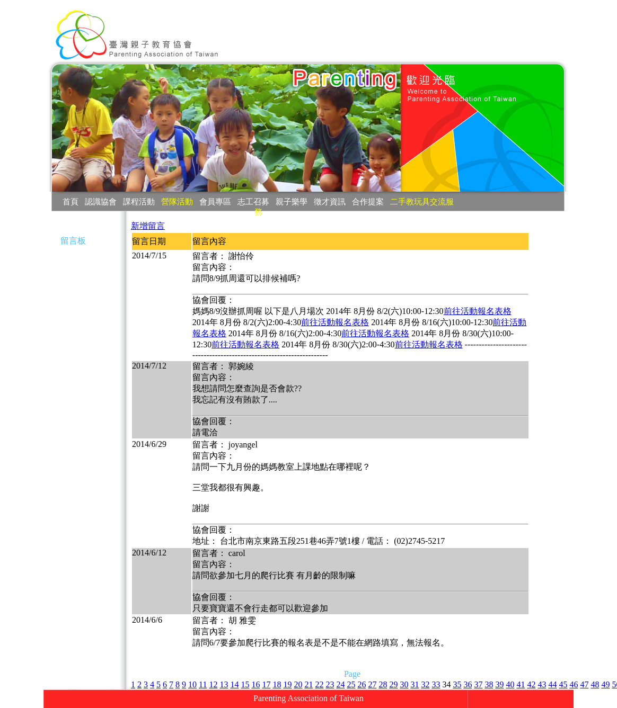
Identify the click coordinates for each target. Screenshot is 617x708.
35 (457, 684)
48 (594, 684)
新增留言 (148, 225)
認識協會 (101, 201)
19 (287, 684)
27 (372, 684)
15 (245, 684)
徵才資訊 (330, 201)
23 (329, 684)
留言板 (73, 240)
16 (255, 684)
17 (266, 684)
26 (361, 684)
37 (478, 684)
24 (340, 684)
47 (584, 684)
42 (531, 684)
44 (552, 684)
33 (435, 684)
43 (541, 684)
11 (203, 684)
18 (276, 684)
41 (520, 684)
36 (467, 684)
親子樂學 (291, 201)
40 (510, 684)
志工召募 (253, 201)
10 (192, 684)
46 (573, 684)
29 (393, 684)
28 (382, 684)
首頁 (70, 201)
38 (488, 684)
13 (223, 684)
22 (319, 684)
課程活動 (139, 201)
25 (351, 684)
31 (414, 684)
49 (605, 684)
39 (499, 684)
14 (234, 684)
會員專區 (215, 201)
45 (563, 684)
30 (404, 684)
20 (298, 684)
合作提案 (368, 201)
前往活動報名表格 (478, 311)
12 (213, 684)
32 (425, 684)
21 (308, 684)
